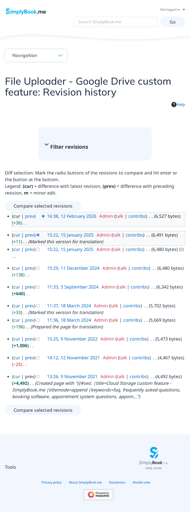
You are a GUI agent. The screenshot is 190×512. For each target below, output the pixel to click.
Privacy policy (52, 482)
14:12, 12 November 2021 (73, 358)
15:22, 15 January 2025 (70, 235)
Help (178, 104)
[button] (92, 146)
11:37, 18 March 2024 (69, 306)
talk (119, 216)
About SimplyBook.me (85, 482)
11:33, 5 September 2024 (72, 287)
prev (29, 216)
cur (16, 235)
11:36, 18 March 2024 (69, 320)
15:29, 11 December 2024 (73, 268)
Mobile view (141, 482)
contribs (137, 216)
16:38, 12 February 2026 (71, 216)
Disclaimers (117, 482)
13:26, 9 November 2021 (72, 376)
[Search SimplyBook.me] (116, 22)
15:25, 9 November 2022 (72, 339)
